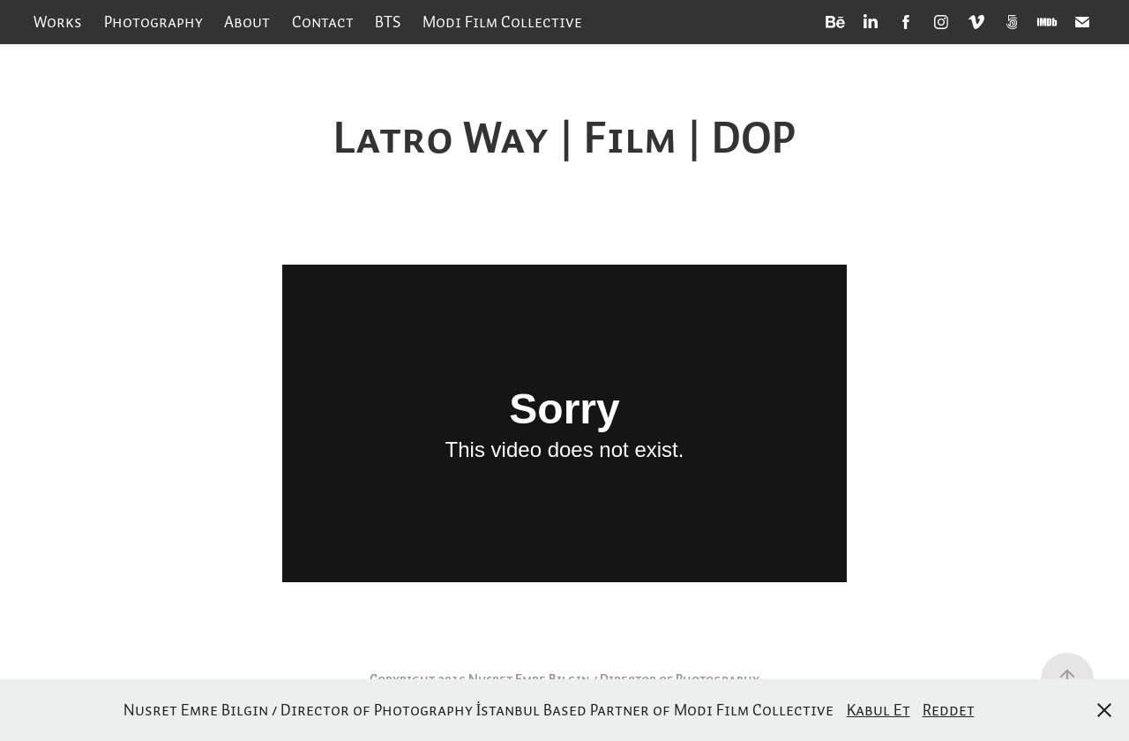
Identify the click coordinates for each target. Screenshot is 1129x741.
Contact (323, 22)
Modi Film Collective (502, 22)
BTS (387, 22)
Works (58, 22)
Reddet (949, 710)
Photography (153, 22)
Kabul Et (878, 710)
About (247, 22)
